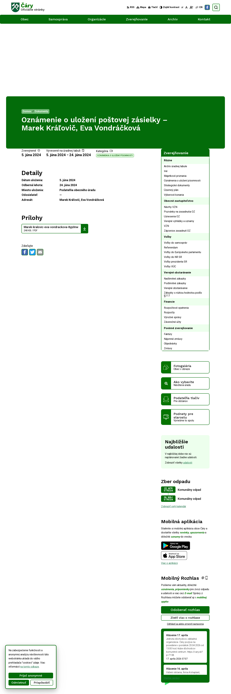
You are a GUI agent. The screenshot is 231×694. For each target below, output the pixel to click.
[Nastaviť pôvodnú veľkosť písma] (186, 7)
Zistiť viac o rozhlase (185, 545)
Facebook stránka (209, 673)
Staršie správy (172, 605)
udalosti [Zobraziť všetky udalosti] (187, 389)
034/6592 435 (208, 666)
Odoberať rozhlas (185, 537)
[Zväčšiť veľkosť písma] (191, 7)
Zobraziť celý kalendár (173, 433)
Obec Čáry (93, 685)
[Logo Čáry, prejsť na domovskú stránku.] (28, 7)
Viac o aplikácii (169, 490)
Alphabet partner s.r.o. (54, 685)
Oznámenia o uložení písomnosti (115, 83)
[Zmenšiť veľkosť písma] (182, 7)
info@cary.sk (207, 670)
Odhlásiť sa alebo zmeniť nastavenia (185, 551)
